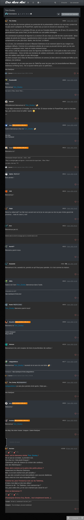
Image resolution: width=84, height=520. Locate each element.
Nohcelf (11, 101)
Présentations (12, 14)
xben (10, 125)
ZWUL (11, 281)
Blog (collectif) (9, 333)
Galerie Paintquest (10, 332)
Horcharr (11, 448)
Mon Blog (8, 430)
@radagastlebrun (21, 382)
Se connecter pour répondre (70, 14)
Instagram (25, 430)
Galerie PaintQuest (35, 430)
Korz (10, 226)
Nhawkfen (12, 322)
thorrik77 (11, 246)
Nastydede (12, 264)
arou (10, 403)
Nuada (11, 304)
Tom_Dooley (12, 21)
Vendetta (11, 420)
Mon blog (7, 135)
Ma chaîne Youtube (16, 430)
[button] (39, 2)
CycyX (11, 148)
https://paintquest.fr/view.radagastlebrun (23, 372)
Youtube (7, 501)
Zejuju (11, 208)
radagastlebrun (13, 361)
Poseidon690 (13, 80)
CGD (10, 191)
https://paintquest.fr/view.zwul (13, 294)
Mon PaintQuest (9, 69)
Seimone (11, 344)
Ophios (11, 174)
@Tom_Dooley (18, 304)
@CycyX (16, 174)
